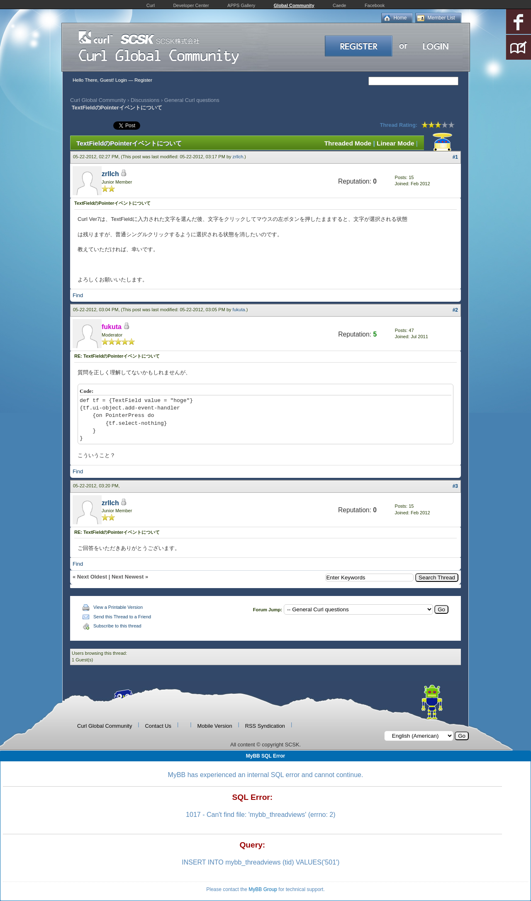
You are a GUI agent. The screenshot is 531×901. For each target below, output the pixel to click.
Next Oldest (92, 577)
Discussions (145, 100)
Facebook (375, 5)
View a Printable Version (118, 607)
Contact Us (158, 726)
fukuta (239, 309)
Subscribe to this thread (117, 625)
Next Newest (128, 577)
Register (143, 80)
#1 (455, 157)
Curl (150, 5)
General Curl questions (191, 100)
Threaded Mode (348, 143)
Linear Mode (395, 143)
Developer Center (191, 5)
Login (121, 80)
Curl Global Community (98, 100)
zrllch (238, 156)
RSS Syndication (265, 726)
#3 (455, 486)
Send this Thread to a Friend (122, 616)
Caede (339, 5)
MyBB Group (262, 889)
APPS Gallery (241, 5)
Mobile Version (214, 726)
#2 (455, 310)
